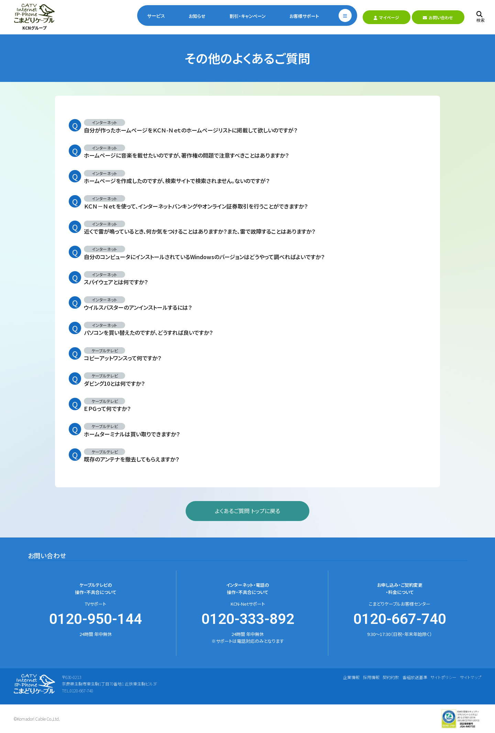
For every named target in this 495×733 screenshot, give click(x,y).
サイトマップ (470, 677)
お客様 (304, 16)
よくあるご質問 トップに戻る (247, 511)
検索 (480, 17)
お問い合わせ (438, 17)
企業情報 (351, 677)
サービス (156, 16)
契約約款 (391, 677)
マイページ (386, 17)
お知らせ (197, 16)
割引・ (248, 16)
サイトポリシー (443, 677)
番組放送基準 (415, 677)
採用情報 (371, 677)
